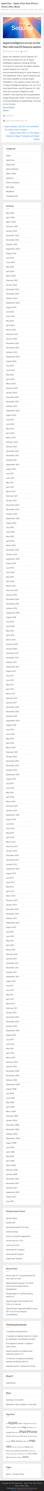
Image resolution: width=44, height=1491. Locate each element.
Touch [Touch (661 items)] (29, 1454)
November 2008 (12, 1129)
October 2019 (11, 554)
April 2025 (10, 271)
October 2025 (11, 244)
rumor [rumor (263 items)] (30, 1451)
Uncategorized (12, 196)
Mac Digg (10, 187)
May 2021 (10, 482)
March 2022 (11, 437)
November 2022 (12, 402)
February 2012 (12, 954)
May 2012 (10, 941)
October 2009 (11, 1080)
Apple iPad (10, 165)
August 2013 (11, 873)
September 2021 (12, 464)
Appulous (10, 178)
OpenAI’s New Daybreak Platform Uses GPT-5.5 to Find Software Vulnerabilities (21, 1311)
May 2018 (10, 631)
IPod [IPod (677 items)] (21, 1436)
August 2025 (11, 253)
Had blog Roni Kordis (17, 1325)
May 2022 (10, 429)
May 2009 (10, 1102)
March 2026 (11, 222)
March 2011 (10, 1004)
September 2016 (12, 721)
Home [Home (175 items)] (17, 1432)
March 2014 (11, 842)
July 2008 (10, 1147)
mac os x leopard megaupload (18, 1236)
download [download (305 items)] (30, 1427)
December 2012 (12, 909)
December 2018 (12, 599)
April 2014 (10, 837)
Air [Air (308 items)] (7, 1423)
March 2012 (10, 950)
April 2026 (10, 217)
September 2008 (13, 1138)
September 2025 (13, 249)
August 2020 (11, 523)
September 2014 (13, 815)
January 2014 (11, 851)
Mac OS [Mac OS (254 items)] (26, 1441)
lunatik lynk (10, 1223)
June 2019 (10, 572)
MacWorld (10, 191)
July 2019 (10, 568)
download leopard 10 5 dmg (17, 1227)
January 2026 (11, 231)
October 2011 (11, 972)
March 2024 (11, 330)
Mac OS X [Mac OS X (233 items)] (15, 1447)
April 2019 (10, 581)
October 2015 (11, 770)
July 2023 (10, 366)
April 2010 (10, 1053)
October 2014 (11, 810)
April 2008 (10, 1161)
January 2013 (11, 905)
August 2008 (11, 1143)
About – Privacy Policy (15, 1474)
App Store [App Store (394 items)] (27, 1423)
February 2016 (12, 752)
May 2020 (10, 536)
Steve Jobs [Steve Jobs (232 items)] (9, 1454)
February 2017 (12, 698)
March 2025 (11, 276)
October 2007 (11, 1188)
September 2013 (13, 869)
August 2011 (11, 981)
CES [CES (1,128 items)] (8, 1427)
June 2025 (10, 262)
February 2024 (12, 334)
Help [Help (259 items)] (13, 1432)
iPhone (17, 121)
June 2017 (10, 680)
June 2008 (10, 1152)
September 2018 (12, 613)
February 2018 (12, 644)
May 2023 (10, 375)
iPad (12, 121)
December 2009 (12, 1071)
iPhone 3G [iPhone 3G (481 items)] (10, 1436)
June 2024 (10, 316)
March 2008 (11, 1165)
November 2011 (12, 968)
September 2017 (12, 667)
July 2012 (10, 932)
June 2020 (10, 532)
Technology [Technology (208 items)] (20, 1454)
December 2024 (12, 289)
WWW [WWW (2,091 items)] (25, 1457)
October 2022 (11, 406)
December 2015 (12, 761)
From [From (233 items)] (34, 1427)
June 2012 (10, 936)
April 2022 (10, 433)
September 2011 (12, 977)
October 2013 (11, 864)
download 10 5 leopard (15, 1250)
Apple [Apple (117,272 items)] (12, 1423)
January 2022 (11, 447)
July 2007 (10, 1201)
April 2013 (10, 891)
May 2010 (10, 1048)
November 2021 (12, 455)
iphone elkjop (11, 1218)
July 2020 (10, 527)
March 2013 (11, 896)
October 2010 (11, 1026)
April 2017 (10, 689)
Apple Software (12, 169)
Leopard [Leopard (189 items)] (8, 1441)
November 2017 (12, 658)
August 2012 (11, 927)
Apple (8, 121)
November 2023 (12, 348)
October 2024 (11, 298)
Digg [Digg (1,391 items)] (24, 1427)
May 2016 (10, 739)
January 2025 (11, 285)
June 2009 (10, 1098)
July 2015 (10, 783)
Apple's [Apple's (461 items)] (20, 1423)
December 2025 (12, 235)
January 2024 (11, 339)
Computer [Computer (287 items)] (13, 1427)
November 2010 (12, 1022)
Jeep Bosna (11, 1383)
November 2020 (12, 509)
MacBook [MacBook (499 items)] (19, 1441)
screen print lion (12, 1245)
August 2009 (11, 1089)
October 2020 (11, 514)
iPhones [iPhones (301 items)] (16, 1436)
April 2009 (10, 1107)
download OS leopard (14, 1254)
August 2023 (11, 361)
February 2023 (12, 388)
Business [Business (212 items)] (34, 1423)
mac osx (24, 121)
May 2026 (10, 213)
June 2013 (10, 882)
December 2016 (12, 707)
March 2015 (10, 801)
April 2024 (10, 325)
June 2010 (10, 1044)
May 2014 (10, 833)
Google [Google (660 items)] (8, 1432)
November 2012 (12, 914)
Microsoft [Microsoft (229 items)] (21, 1447)
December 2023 (12, 343)
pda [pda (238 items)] (12, 1451)
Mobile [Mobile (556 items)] (26, 1447)
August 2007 (11, 1197)
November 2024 (12, 294)
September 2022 (13, 411)
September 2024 (13, 303)
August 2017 (11, 671)
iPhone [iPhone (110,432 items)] (31, 1432)
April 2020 (10, 541)
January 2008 (11, 1174)
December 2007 (12, 1179)
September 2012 (12, 923)
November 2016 (12, 712)
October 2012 (11, 918)
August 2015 (11, 779)
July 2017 (10, 676)
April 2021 (10, 487)
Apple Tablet (11, 173)
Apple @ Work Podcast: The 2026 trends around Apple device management (19, 1286)
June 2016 (10, 734)
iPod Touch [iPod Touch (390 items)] (28, 1436)
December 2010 (12, 1017)
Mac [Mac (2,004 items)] (13, 1441)
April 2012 (10, 945)
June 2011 (10, 990)
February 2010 (12, 1062)
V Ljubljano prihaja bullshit (16, 1331)
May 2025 (10, 267)
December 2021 (12, 451)
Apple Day (9, 116)
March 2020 (11, 545)
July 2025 (10, 258)
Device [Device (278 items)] (19, 1427)
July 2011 (9, 986)
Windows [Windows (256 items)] (14, 1457)
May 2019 (10, 577)
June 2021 (10, 478)
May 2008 (10, 1156)
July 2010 (10, 1039)
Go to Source (8, 107)
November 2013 (12, 860)
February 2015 (12, 806)
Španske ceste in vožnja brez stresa (20, 1366)
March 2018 (10, 640)
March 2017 (10, 694)
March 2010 (10, 1057)
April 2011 (10, 999)
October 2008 (11, 1134)
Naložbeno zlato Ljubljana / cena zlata (21, 1404)
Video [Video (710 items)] (34, 1454)
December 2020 (12, 505)
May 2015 (10, 792)
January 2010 (11, 1066)
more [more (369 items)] (32, 1447)
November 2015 (12, 765)
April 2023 (10, 379)
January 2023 (11, 393)
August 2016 (11, 725)
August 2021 (11, 469)
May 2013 (10, 887)
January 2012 (11, 959)
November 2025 (12, 240)
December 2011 (12, 963)
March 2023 (11, 384)
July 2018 (10, 622)
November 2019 (12, 550)
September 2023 (13, 357)
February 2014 (12, 846)
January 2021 (11, 500)
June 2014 (10, 828)
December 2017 (12, 653)
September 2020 (13, 518)
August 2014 (11, 819)
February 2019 (12, 590)
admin (25, 51)
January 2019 (11, 595)
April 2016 (10, 743)
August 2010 (11, 1035)
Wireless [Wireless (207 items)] (19, 1457)
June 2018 (10, 626)
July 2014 (10, 824)
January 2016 (11, 757)
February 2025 (12, 280)
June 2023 (10, 370)
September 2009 (13, 1084)
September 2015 (12, 774)
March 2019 (10, 586)
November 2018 (12, 604)
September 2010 (12, 1030)
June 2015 (10, 788)
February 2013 (12, 900)
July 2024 (10, 312)
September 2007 (13, 1192)
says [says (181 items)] (34, 1451)
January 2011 (11, 1012)
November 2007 (12, 1183)
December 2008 (12, 1125)
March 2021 (10, 491)
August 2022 (11, 415)
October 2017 (11, 662)
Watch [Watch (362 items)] (8, 1457)
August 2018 (11, 617)
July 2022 (10, 419)
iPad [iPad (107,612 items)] (22, 1432)
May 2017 (10, 685)
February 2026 (12, 226)
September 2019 (12, 559)
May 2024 (10, 321)
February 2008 (12, 1170)
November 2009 (12, 1075)
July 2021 (10, 473)
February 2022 (12, 442)
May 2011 (9, 995)
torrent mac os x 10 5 (14, 1241)
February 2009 (12, 1116)
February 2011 (11, 1008)
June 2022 (10, 424)
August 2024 (11, 307)
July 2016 (10, 729)
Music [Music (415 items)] (8, 1451)
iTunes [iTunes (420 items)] (34, 1436)
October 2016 (11, 716)
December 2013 (12, 855)
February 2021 (12, 496)
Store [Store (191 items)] (14, 1454)
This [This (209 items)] (25, 1454)
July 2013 (10, 878)
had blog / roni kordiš (14, 1400)
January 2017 (11, 703)
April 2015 (10, 797)
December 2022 (12, 397)
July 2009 (10, 1093)
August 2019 (11, 563)
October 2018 (11, 608)
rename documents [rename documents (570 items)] (21, 1451)
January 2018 (11, 649)
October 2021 (11, 460)
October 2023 (11, 352)
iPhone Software (13, 183)
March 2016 (10, 747)
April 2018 (10, 635)
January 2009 (11, 1120)
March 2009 (11, 1111)
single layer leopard (14, 1259)
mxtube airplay (12, 1232)
